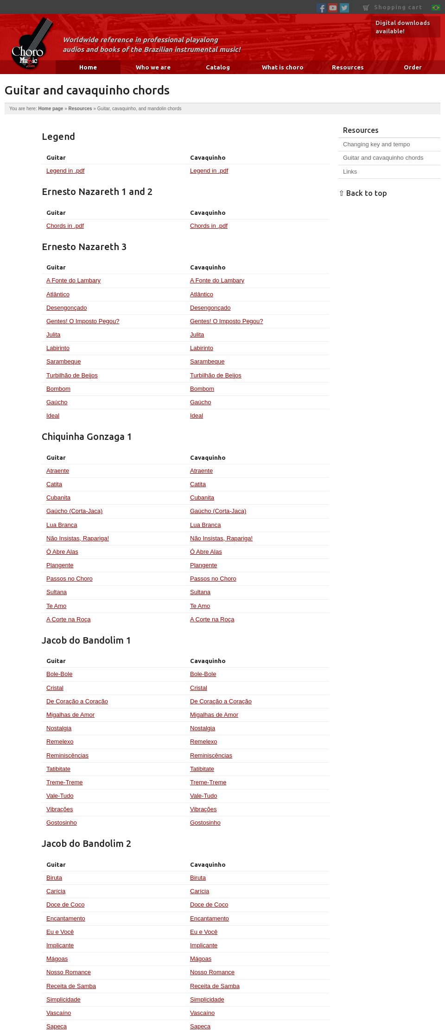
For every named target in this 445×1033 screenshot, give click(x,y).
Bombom (58, 388)
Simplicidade (63, 999)
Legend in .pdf (65, 170)
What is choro (283, 67)
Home (88, 67)
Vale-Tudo (60, 795)
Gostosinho (61, 822)
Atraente (57, 470)
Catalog (218, 67)
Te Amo (56, 605)
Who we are (153, 67)
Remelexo (60, 741)
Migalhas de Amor (70, 714)
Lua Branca (61, 524)
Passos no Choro (69, 578)
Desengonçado (66, 307)
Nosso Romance (68, 972)
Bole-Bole (59, 673)
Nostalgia (58, 728)
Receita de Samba (71, 986)
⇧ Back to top (362, 193)
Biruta (54, 877)
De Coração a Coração (77, 701)
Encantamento (65, 918)
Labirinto (58, 347)
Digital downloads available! (402, 26)
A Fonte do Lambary (73, 280)
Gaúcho (57, 402)
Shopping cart (392, 7)
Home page (50, 108)
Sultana (56, 591)
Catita (54, 484)
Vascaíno (58, 1012)
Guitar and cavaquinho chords (383, 157)
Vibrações (59, 809)
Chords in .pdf (65, 225)
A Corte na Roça (68, 619)
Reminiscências (67, 755)
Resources (348, 67)
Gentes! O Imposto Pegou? (83, 321)
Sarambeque (63, 361)
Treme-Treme (64, 782)
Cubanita (58, 497)
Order (413, 67)
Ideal (52, 415)
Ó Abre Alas (62, 551)
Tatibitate (58, 768)
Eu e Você (60, 931)
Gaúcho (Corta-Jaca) (74, 510)
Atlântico (58, 294)
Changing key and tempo (376, 144)
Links (350, 171)
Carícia (55, 891)
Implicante (60, 945)
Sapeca (56, 1026)
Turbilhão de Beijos (72, 375)
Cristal (55, 687)
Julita (53, 334)
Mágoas (57, 958)
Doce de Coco (65, 904)
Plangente (60, 565)
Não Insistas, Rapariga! (77, 538)
